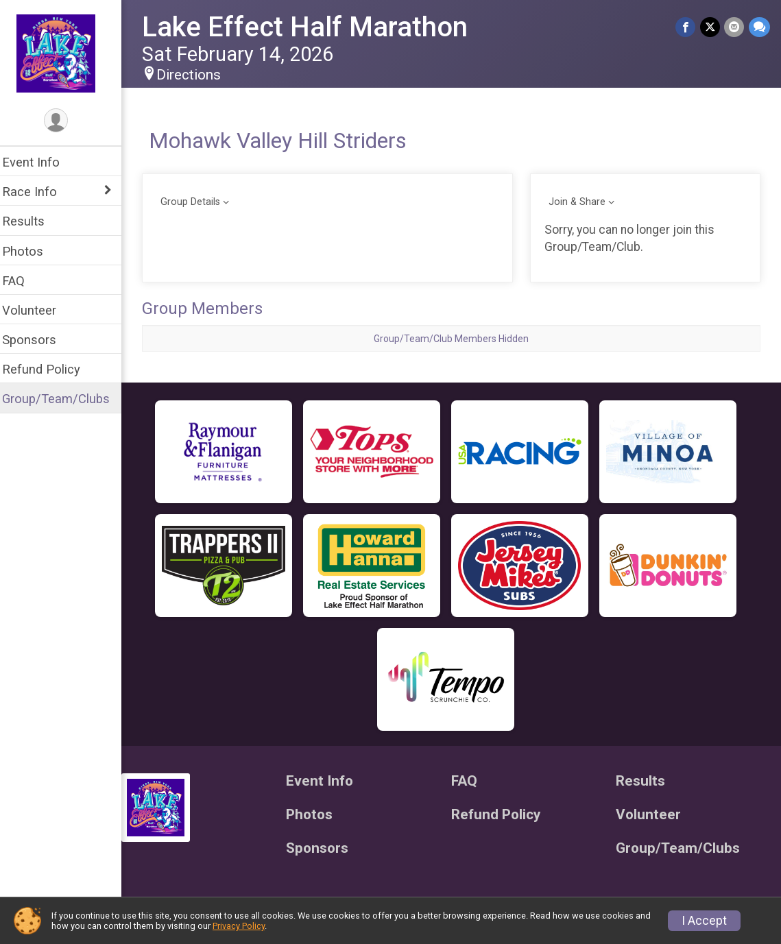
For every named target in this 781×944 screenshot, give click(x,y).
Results (32, 221)
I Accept (704, 921)
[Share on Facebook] (687, 27)
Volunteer (38, 310)
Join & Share (580, 202)
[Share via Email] (735, 27)
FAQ (22, 281)
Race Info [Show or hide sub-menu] (38, 191)
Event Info (40, 162)
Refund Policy (50, 369)
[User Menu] (65, 121)
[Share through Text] (759, 27)
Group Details (199, 202)
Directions (197, 74)
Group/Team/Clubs (65, 398)
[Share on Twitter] (711, 27)
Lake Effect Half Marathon (314, 27)
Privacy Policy (239, 926)
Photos (31, 251)
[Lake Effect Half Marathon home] (65, 52)
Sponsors (38, 339)
